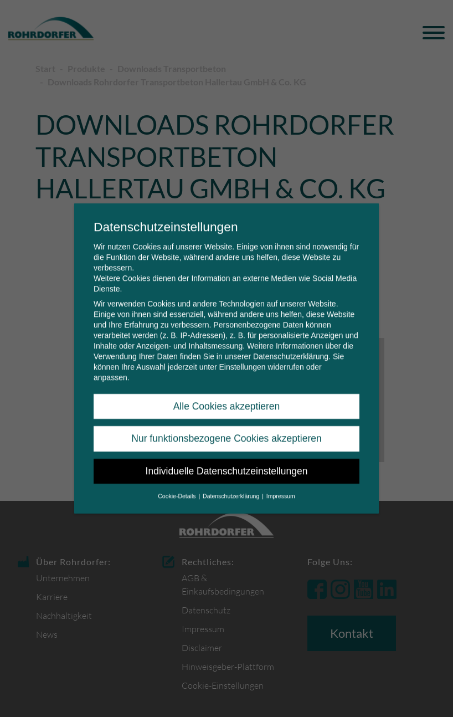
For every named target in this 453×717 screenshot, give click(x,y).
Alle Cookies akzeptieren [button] (226, 398)
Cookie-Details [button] (177, 488)
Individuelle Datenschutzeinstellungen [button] (227, 463)
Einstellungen (242, 359)
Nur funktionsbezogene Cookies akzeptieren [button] (226, 431)
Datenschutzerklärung (290, 348)
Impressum (280, 488)
